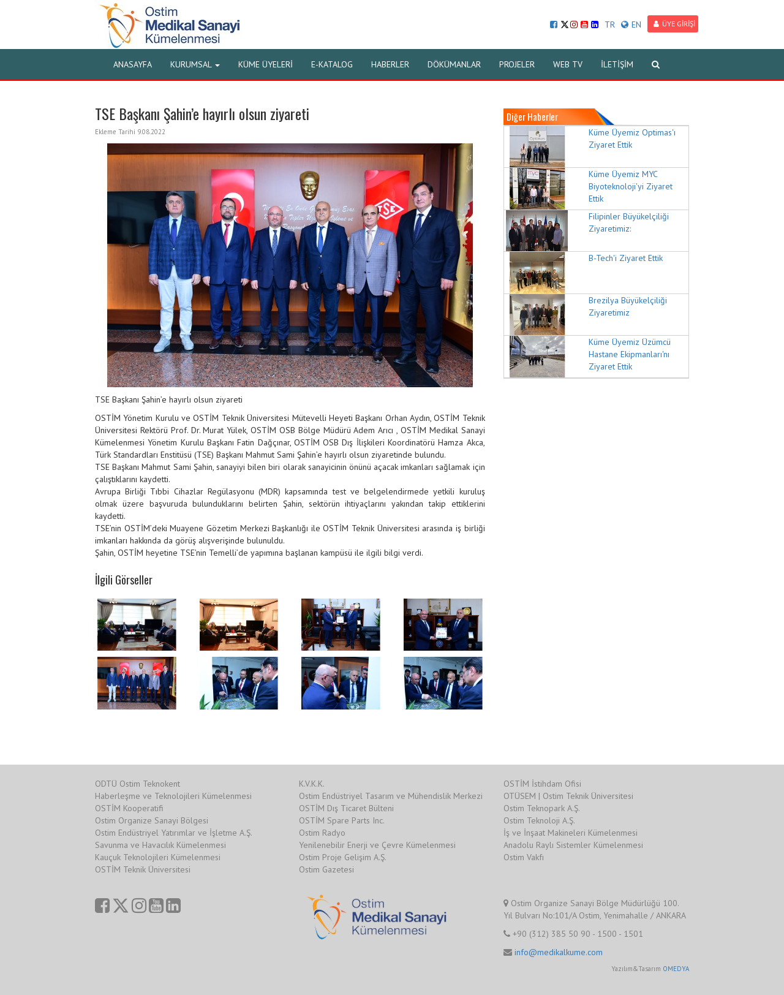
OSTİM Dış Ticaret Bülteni (346, 808)
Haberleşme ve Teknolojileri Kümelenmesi (173, 795)
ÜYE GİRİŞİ (674, 23)
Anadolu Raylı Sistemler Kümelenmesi (573, 844)
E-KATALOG (332, 64)
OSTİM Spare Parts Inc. (342, 820)
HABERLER (390, 64)
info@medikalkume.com (558, 952)
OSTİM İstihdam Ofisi (542, 783)
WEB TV (567, 64)
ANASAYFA (132, 64)
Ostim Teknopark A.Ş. (541, 808)
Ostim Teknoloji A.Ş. (539, 820)
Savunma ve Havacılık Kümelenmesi (160, 844)
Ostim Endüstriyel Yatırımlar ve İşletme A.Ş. (173, 832)
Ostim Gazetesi (326, 869)
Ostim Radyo (322, 832)
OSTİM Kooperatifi (129, 808)
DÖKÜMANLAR (454, 64)
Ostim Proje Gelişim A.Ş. (342, 857)
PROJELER (517, 64)
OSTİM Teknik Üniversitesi (142, 869)
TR (610, 24)
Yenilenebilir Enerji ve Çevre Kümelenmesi (377, 844)
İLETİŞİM (617, 64)
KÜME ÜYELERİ (265, 64)
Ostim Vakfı (523, 857)
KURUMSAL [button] (195, 64)
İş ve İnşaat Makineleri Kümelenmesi (570, 832)
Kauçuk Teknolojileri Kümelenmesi (158, 857)
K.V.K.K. (312, 783)
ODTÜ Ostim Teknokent (137, 783)
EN (631, 24)
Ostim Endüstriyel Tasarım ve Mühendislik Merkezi (391, 795)
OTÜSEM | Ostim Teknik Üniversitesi (568, 795)
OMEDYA (676, 968)
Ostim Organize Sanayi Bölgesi (151, 820)
